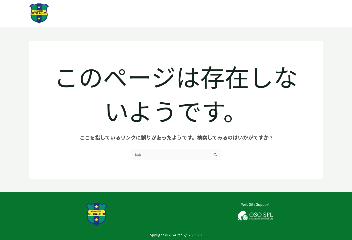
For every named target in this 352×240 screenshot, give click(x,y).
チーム (275, 14)
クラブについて (243, 14)
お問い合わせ (304, 14)
